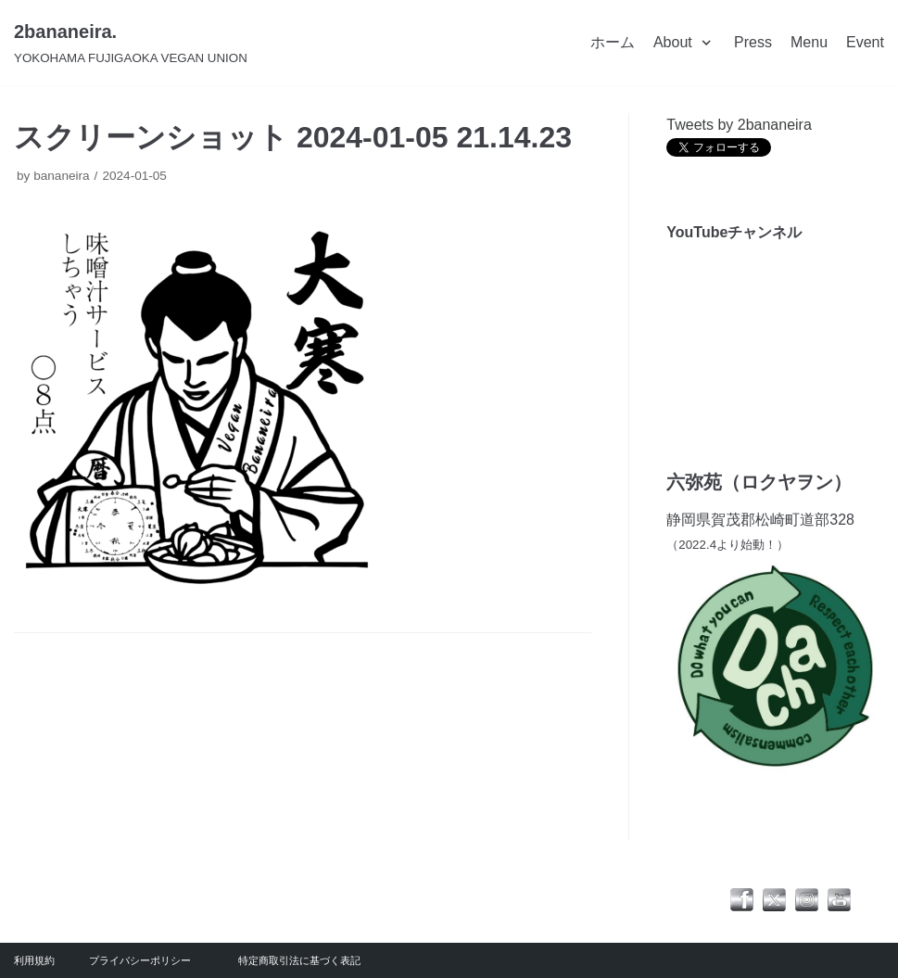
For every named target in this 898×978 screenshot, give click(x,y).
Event (865, 42)
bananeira (61, 176)
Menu (809, 42)
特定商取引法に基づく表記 (299, 960)
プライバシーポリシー (140, 960)
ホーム (612, 42)
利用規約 (34, 960)
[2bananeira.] (130, 43)
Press (753, 42)
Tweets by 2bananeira (739, 125)
